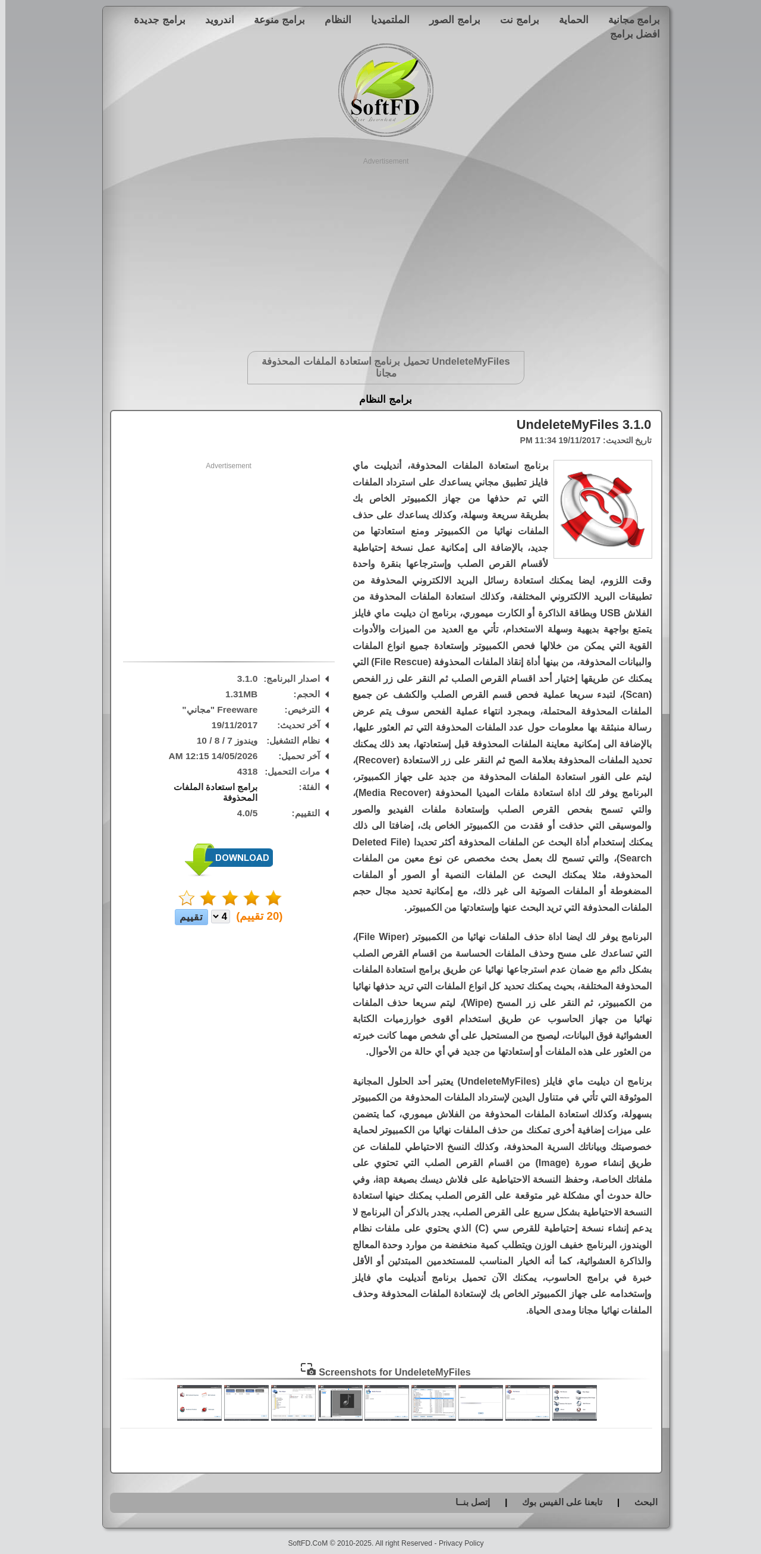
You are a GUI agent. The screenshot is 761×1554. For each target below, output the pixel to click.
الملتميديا (385, 20)
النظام (332, 20)
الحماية (568, 20)
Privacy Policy (456, 1543)
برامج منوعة (274, 20)
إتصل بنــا (467, 1502)
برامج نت (514, 20)
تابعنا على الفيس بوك (557, 1502)
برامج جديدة (154, 20)
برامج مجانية (629, 20)
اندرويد (214, 20)
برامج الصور (449, 20)
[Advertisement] (380, 250)
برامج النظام (380, 399)
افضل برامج (630, 34)
